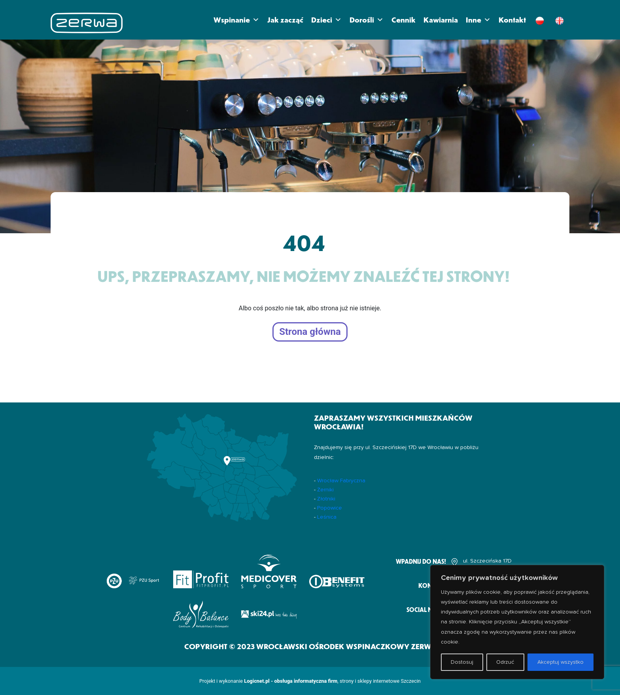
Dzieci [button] (326, 20)
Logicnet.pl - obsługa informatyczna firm (290, 681)
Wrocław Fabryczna (341, 480)
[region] (517, 622)
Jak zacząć (285, 19)
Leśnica (326, 517)
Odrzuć (505, 662)
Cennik (403, 19)
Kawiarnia (440, 19)
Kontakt (512, 19)
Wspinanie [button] (236, 20)
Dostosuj (462, 662)
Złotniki (326, 499)
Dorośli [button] (367, 20)
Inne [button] (478, 20)
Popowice (329, 508)
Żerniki (325, 490)
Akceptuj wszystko (560, 662)
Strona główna (310, 332)
